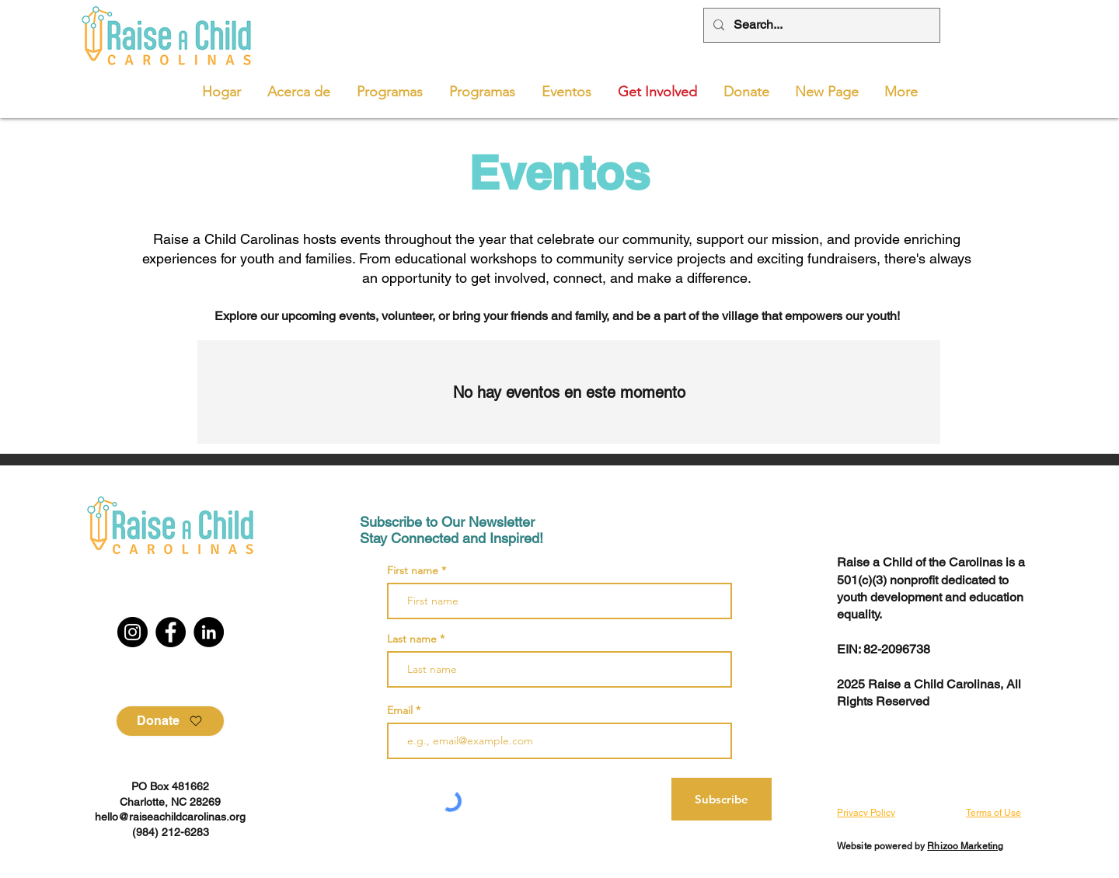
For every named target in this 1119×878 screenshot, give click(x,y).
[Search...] (820, 25)
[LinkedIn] (208, 632)
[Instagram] (132, 632)
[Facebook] (170, 632)
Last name (412, 638)
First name (412, 570)
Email (401, 710)
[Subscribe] (721, 799)
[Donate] (170, 721)
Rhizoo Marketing (965, 846)
